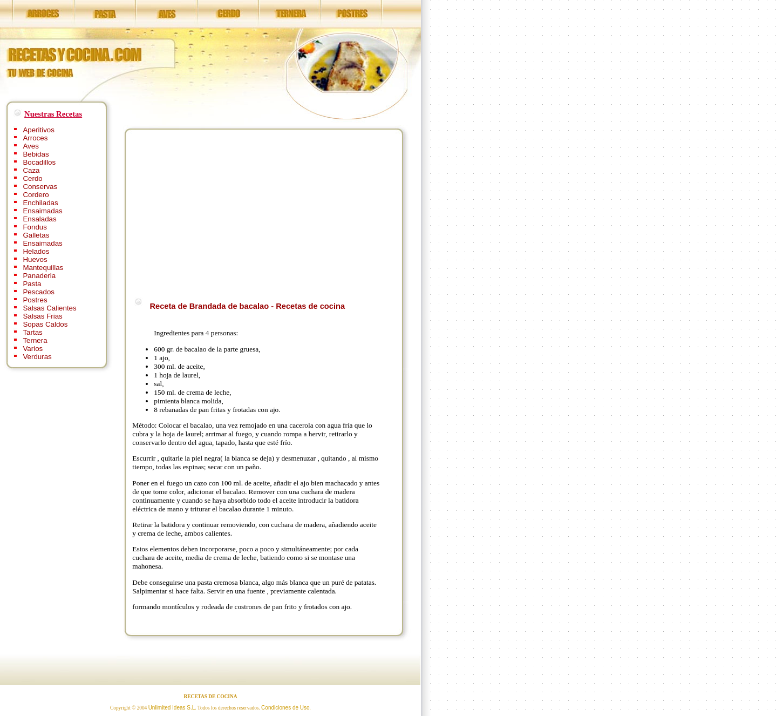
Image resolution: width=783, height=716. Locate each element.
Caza (31, 170)
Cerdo (32, 178)
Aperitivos (39, 130)
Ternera (35, 340)
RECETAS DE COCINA (210, 696)
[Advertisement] (223, 211)
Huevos (35, 259)
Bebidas (36, 154)
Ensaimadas (42, 211)
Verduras (37, 357)
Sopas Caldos (45, 324)
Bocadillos (39, 162)
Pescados (39, 292)
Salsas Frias (42, 316)
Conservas (40, 187)
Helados (36, 251)
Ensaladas (39, 219)
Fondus (34, 227)
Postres (35, 300)
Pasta (32, 284)
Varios (33, 349)
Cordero (36, 195)
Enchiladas (40, 203)
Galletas (36, 235)
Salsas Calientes (49, 308)
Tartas (32, 332)
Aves (30, 146)
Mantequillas (43, 268)
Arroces (35, 138)
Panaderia (39, 276)
